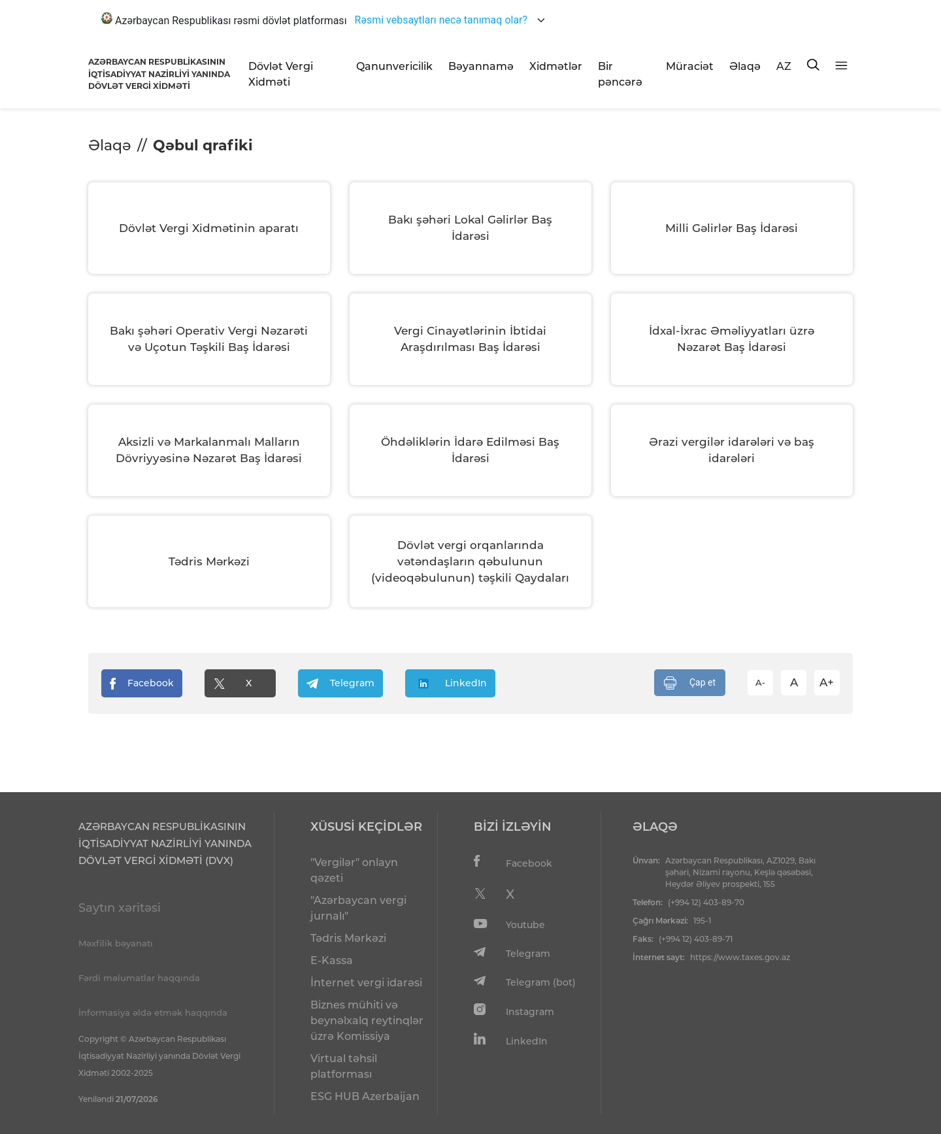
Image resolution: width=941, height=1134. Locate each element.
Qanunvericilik (394, 66)
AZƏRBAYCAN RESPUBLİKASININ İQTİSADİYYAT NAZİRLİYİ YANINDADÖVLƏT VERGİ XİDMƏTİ (159, 74)
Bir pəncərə (620, 74)
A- (760, 682)
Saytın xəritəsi (119, 908)
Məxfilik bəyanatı (115, 943)
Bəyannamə (481, 66)
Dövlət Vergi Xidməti (280, 74)
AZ (783, 66)
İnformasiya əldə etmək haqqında (152, 1012)
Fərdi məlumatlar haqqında (139, 978)
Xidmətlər (555, 66)
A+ (826, 682)
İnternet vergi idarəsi (366, 982)
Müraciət (690, 66)
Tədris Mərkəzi (348, 938)
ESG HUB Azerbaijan (365, 1096)
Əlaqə (745, 66)
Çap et (690, 683)
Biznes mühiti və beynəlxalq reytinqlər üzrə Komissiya (366, 1020)
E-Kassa (331, 960)
